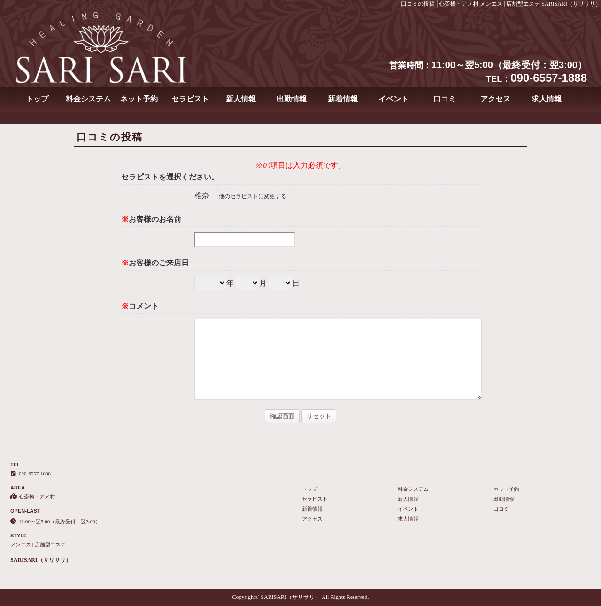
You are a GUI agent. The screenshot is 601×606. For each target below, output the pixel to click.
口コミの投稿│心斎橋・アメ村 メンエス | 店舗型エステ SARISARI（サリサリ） (501, 3)
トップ (37, 99)
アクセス (495, 99)
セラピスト (190, 99)
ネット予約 (139, 99)
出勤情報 (292, 99)
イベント (393, 99)
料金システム (88, 99)
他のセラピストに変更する (252, 196)
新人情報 (241, 99)
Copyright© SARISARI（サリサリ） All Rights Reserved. (300, 597)
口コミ (444, 99)
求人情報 (547, 99)
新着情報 (343, 99)
